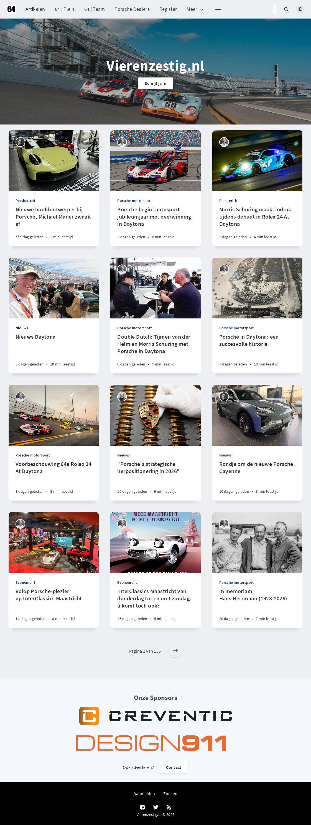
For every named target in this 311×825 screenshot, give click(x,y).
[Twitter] (155, 807)
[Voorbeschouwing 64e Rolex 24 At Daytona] (54, 480)
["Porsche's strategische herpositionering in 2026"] (155, 480)
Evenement (25, 582)
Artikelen (35, 9)
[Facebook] (142, 807)
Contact (173, 767)
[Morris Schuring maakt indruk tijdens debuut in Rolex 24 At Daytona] (257, 226)
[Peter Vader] (122, 396)
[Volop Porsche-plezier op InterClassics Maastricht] (54, 608)
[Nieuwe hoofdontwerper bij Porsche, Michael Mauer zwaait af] (54, 226)
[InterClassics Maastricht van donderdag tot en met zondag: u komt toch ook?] (155, 608)
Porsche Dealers (132, 9)
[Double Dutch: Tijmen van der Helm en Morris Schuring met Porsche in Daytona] (155, 353)
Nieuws (22, 327)
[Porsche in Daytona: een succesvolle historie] (257, 353)
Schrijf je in (155, 83)
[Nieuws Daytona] (54, 353)
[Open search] (286, 9)
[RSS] (169, 807)
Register (168, 9)
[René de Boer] (122, 142)
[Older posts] (175, 651)
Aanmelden (144, 793)
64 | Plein (65, 9)
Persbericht (25, 200)
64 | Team (94, 9)
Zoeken (170, 793)
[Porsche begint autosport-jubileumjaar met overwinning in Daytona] (155, 226)
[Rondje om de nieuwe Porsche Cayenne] (257, 480)
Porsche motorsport (134, 200)
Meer (195, 9)
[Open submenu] (218, 9)
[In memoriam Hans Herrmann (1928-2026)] (257, 608)
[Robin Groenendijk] (20, 142)
